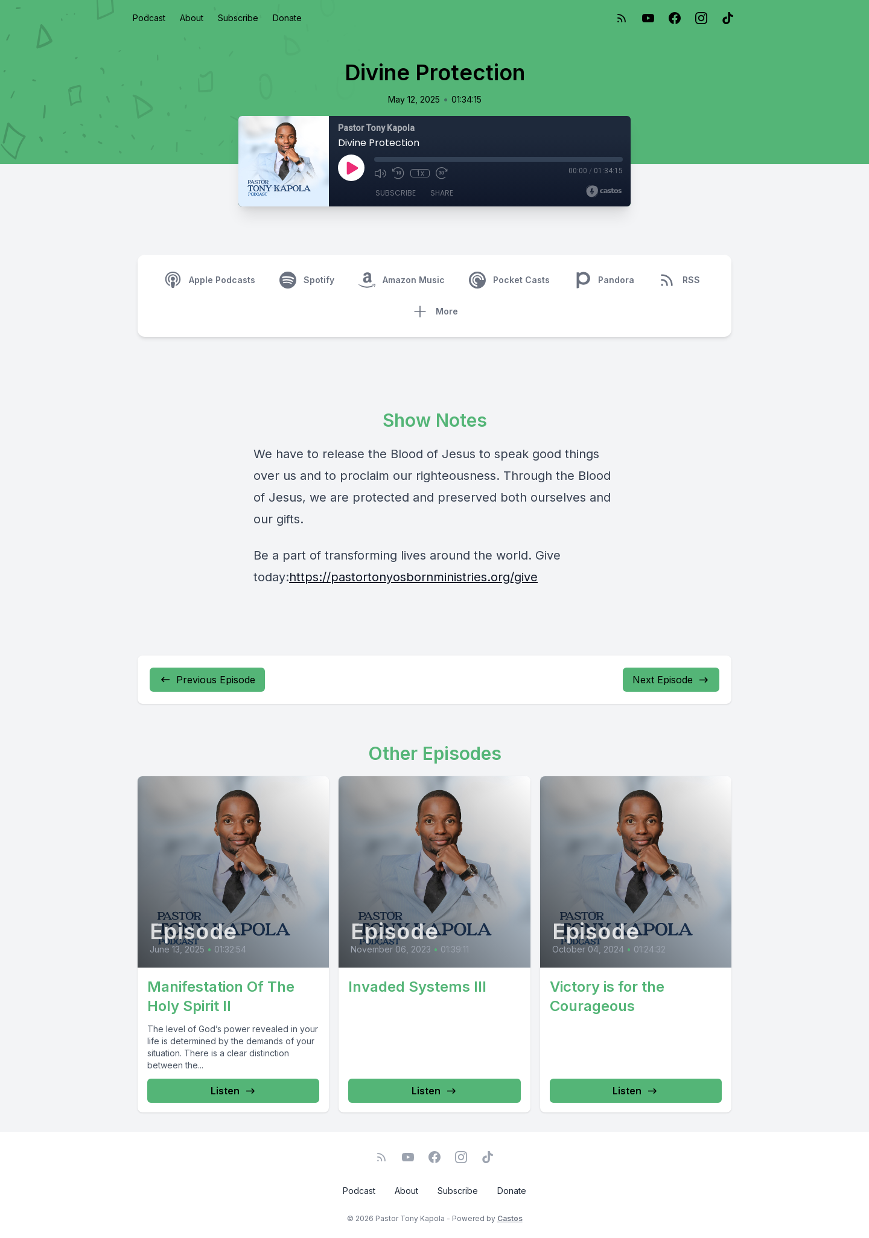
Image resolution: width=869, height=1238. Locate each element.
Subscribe (238, 18)
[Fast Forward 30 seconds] (442, 173)
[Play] (351, 168)
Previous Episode (207, 680)
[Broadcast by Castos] (604, 191)
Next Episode (671, 680)
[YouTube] (648, 18)
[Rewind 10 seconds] (398, 173)
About (191, 18)
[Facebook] (675, 18)
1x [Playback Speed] (420, 173)
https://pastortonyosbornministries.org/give (413, 577)
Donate (287, 18)
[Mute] (380, 173)
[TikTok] (728, 18)
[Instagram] (701, 18)
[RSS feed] (621, 18)
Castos (510, 1218)
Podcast (149, 18)
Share (441, 193)
